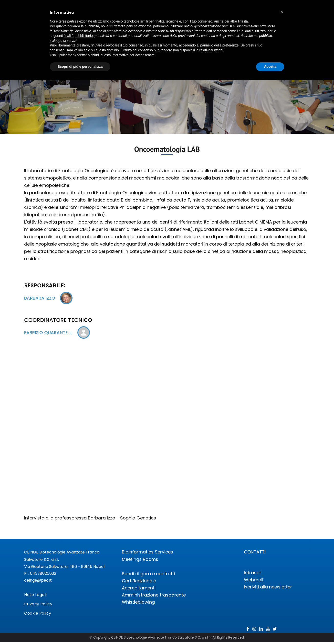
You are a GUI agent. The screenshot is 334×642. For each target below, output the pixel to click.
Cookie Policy (37, 613)
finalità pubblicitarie (78, 36)
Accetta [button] (270, 66)
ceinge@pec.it (38, 580)
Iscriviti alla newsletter (268, 587)
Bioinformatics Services (147, 552)
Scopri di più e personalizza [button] (80, 66)
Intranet (252, 573)
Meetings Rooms (140, 559)
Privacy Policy (38, 604)
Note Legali (35, 594)
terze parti (125, 26)
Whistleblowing (138, 602)
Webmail (253, 580)
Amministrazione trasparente (154, 595)
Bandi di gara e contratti (148, 574)
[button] (282, 12)
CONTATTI (255, 552)
